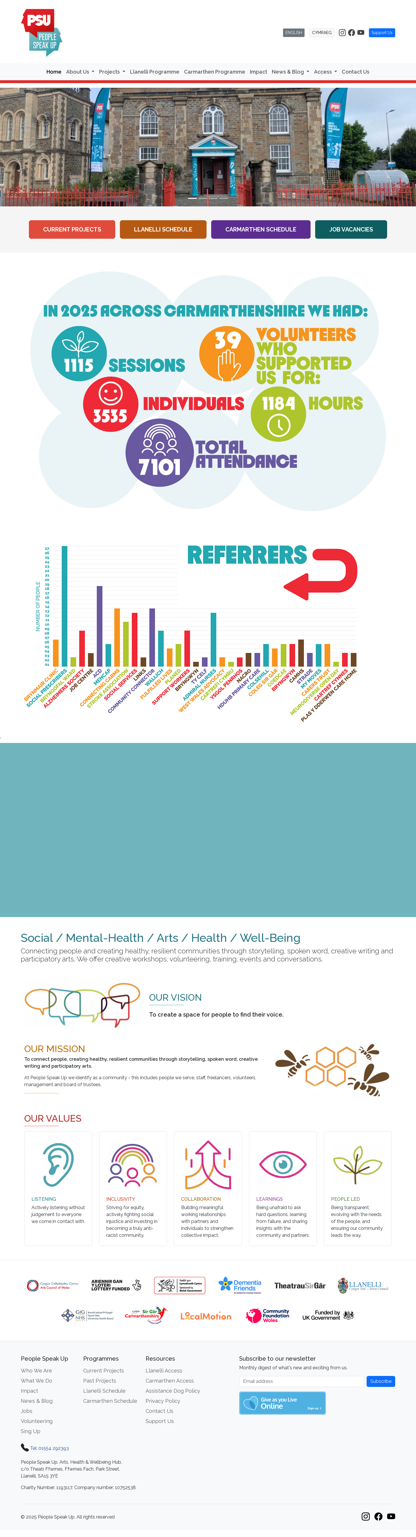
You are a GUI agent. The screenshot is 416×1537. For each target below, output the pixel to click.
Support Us (382, 32)
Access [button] (323, 72)
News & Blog (37, 1401)
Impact (258, 72)
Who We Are (36, 1371)
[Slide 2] (202, 198)
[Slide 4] (223, 198)
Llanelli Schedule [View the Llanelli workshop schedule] (163, 229)
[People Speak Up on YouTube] (360, 33)
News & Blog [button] (288, 72)
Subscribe (380, 1381)
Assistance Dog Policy (173, 1391)
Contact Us (355, 72)
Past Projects (99, 1381)
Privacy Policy (163, 1401)
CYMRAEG (322, 32)
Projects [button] (110, 72)
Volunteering (37, 1421)
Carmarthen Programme (214, 72)
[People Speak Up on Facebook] (351, 33)
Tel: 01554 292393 (49, 1448)
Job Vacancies (351, 229)
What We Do (36, 1381)
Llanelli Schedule (104, 1391)
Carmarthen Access (170, 1381)
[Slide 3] (213, 198)
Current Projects (72, 229)
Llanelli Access (164, 1371)
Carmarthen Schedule (110, 1401)
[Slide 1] (192, 198)
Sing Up (30, 1431)
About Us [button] (78, 72)
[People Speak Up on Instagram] (342, 33)
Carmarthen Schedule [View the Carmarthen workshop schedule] (260, 229)
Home (54, 72)
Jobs (26, 1411)
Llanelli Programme (154, 72)
